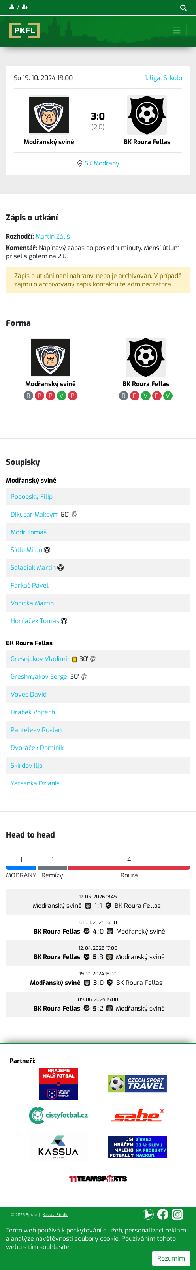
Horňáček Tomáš (35, 621)
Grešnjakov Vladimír (40, 659)
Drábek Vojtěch (33, 712)
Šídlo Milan (26, 550)
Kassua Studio (55, 1214)
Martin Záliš (53, 236)
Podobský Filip (32, 496)
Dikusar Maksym (35, 514)
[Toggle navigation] (177, 30)
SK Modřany (102, 163)
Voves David (29, 694)
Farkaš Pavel (30, 585)
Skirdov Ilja (27, 765)
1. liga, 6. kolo (163, 78)
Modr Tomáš (29, 532)
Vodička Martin (32, 603)
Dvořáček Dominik (37, 748)
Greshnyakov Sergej (40, 677)
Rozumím (171, 1258)
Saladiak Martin (33, 568)
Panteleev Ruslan (36, 730)
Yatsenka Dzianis (35, 783)
